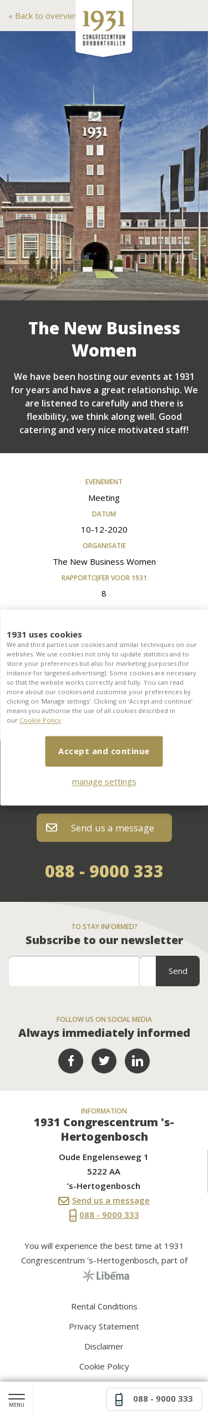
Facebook (70, 1060)
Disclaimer (104, 1346)
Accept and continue (104, 751)
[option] (104, 165)
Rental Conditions (104, 1306)
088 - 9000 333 (104, 871)
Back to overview (47, 15)
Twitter (104, 1060)
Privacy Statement (104, 1326)
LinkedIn (137, 1060)
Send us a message (100, 827)
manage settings (104, 781)
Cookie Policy (40, 720)
